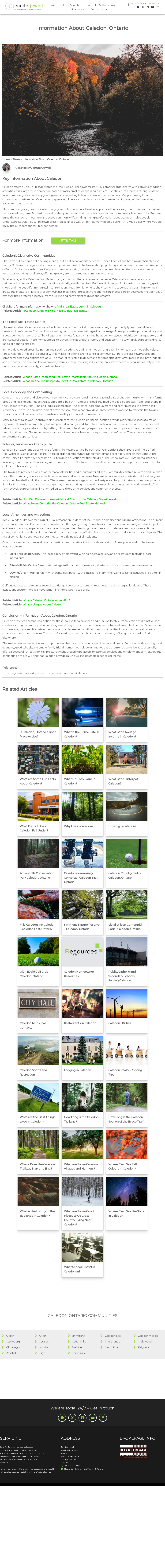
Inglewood (143, 1328)
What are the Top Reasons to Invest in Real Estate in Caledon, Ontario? (68, 381)
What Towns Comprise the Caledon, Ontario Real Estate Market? (64, 503)
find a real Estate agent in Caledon (79, 306)
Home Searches (71, 5)
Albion (8, 1322)
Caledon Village (146, 1322)
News (16, 159)
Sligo (40, 1340)
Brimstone (76, 1322)
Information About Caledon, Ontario (46, 159)
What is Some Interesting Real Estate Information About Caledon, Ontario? (70, 376)
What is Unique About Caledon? (43, 604)
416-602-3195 (141, 4)
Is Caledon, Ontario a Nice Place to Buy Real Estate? (56, 310)
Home (51, 5)
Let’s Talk (68, 241)
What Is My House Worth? (103, 5)
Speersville (77, 1340)
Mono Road (110, 1334)
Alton (40, 1322)
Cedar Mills (77, 1328)
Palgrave (141, 1334)
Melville (75, 1334)
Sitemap (4, 1449)
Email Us (155, 4)
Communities (98, 9)
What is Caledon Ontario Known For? (46, 600)
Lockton (42, 1334)
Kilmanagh (11, 1334)
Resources (77, 9)
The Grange (110, 1328)
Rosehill (9, 1340)
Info (128, 5)
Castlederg (11, 1328)
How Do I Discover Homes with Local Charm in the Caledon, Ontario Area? (69, 499)
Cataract (42, 1328)
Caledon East (111, 1322)
